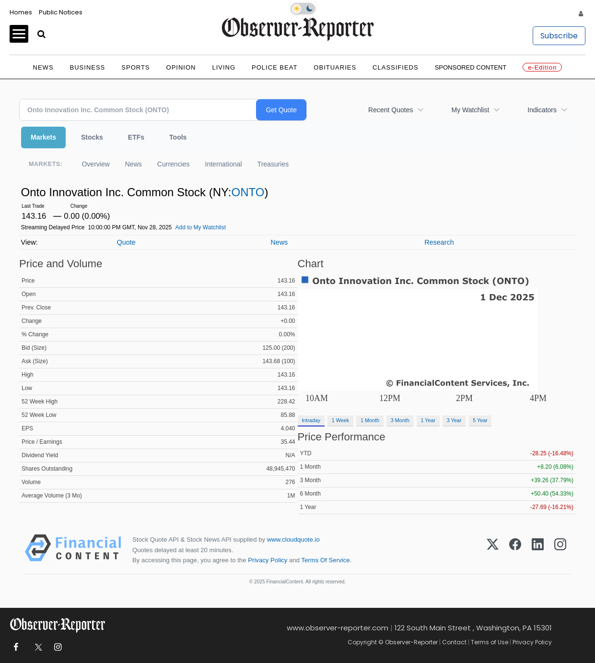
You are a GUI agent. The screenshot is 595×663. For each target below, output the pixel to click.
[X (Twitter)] (492, 549)
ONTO (247, 192)
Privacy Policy (267, 560)
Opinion (181, 67)
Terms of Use (489, 642)
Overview (95, 164)
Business (87, 67)
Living (223, 67)
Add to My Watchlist (200, 227)
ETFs (136, 137)
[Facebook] (515, 549)
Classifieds (396, 67)
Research (439, 242)
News (43, 67)
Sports (135, 67)
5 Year (480, 420)
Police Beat (274, 67)
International (223, 164)
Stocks (92, 137)
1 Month (370, 420)
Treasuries (273, 164)
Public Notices (60, 12)
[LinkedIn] (538, 549)
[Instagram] (560, 549)
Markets (43, 137)
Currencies (173, 164)
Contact (454, 642)
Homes (21, 12)
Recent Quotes (390, 110)
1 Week (340, 420)
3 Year (454, 420)
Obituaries (335, 67)
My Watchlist (470, 110)
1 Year (427, 420)
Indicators (542, 110)
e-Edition (542, 67)
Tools (178, 137)
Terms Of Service (325, 560)
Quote (126, 242)
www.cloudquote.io (293, 539)
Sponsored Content (471, 67)
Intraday (311, 420)
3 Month (400, 420)
